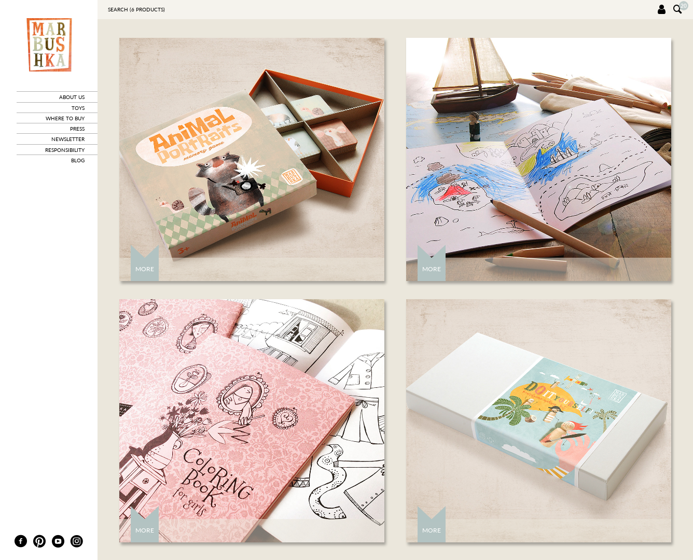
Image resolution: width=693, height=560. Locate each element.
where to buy (65, 118)
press (77, 128)
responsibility (65, 150)
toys (78, 108)
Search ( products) (136, 9)
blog (78, 160)
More (144, 269)
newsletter (68, 139)
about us (72, 97)
